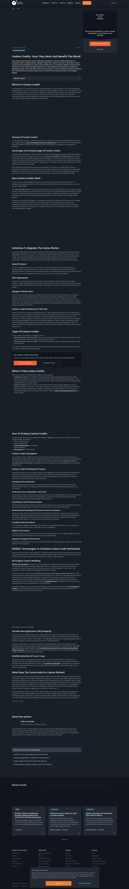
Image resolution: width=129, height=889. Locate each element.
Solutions (62, 3)
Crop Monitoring (16, 858)
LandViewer (15, 856)
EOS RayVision (16, 853)
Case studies (95, 856)
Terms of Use (15, 886)
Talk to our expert (25, 363)
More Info (100, 49)
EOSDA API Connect (17, 863)
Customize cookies (81, 883)
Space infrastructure (71, 861)
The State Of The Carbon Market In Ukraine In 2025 (30, 754)
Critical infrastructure (45, 858)
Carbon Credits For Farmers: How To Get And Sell (29, 761)
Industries (45, 3)
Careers (67, 866)
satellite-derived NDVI (52, 663)
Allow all (48, 883)
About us (67, 853)
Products (54, 3)
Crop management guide (98, 861)
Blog (93, 853)
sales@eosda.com (51, 581)
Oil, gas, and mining (44, 863)
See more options (49, 363)
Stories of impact (96, 858)
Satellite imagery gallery (99, 863)
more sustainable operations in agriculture (41, 142)
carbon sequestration (21, 445)
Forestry (41, 856)
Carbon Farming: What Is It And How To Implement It (31, 758)
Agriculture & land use (45, 853)
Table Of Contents (19, 78)
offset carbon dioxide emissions (65, 391)
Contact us (87, 3)
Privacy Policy (24, 886)
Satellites (70, 3)
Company (77, 3)
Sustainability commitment (72, 863)
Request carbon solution (100, 44)
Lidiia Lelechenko (27, 721)
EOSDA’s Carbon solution (20, 564)
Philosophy (68, 858)
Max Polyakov (69, 856)
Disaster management (45, 861)
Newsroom (95, 866)
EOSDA (17, 2)
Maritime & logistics (44, 866)
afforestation (18, 449)
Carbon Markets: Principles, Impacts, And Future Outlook (32, 764)
